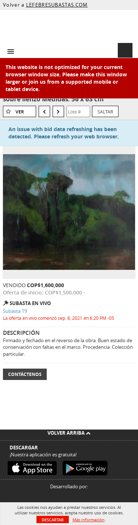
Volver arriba (69, 433)
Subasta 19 (15, 311)
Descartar (53, 519)
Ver (19, 112)
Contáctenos (25, 374)
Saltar (105, 112)
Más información (88, 519)
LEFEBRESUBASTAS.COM (57, 4)
